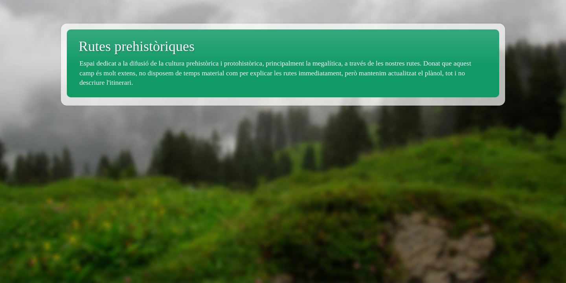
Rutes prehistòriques (137, 46)
